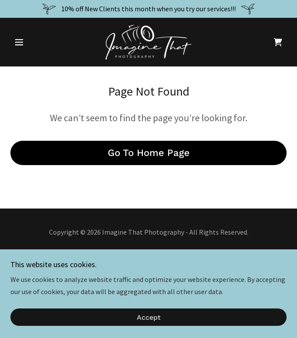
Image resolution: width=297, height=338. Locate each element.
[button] (31, 42)
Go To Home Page (149, 152)
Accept (149, 317)
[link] (148, 42)
